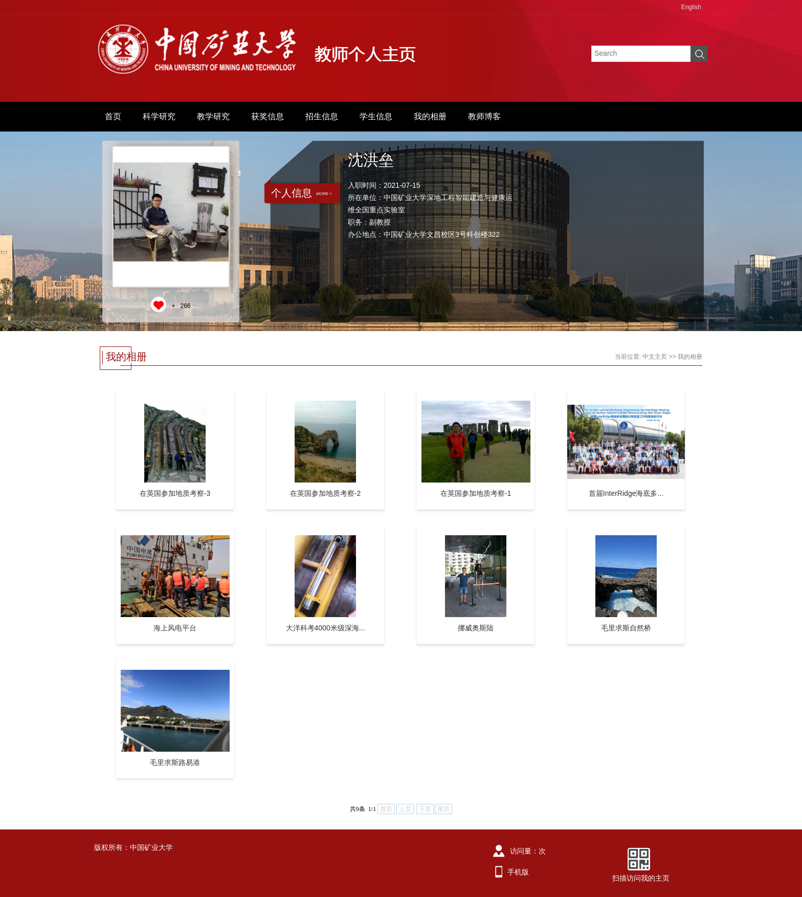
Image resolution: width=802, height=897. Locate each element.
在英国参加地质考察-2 (325, 493)
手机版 (518, 872)
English (691, 7)
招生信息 (321, 116)
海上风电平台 (174, 628)
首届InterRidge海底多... (626, 493)
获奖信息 (267, 116)
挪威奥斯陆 (476, 628)
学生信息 (376, 116)
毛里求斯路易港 (175, 762)
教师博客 (484, 116)
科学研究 (159, 116)
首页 (113, 116)
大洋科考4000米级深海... (325, 628)
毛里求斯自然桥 (626, 628)
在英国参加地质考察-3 (175, 493)
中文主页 (654, 356)
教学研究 (213, 116)
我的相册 (430, 116)
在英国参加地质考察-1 (475, 493)
